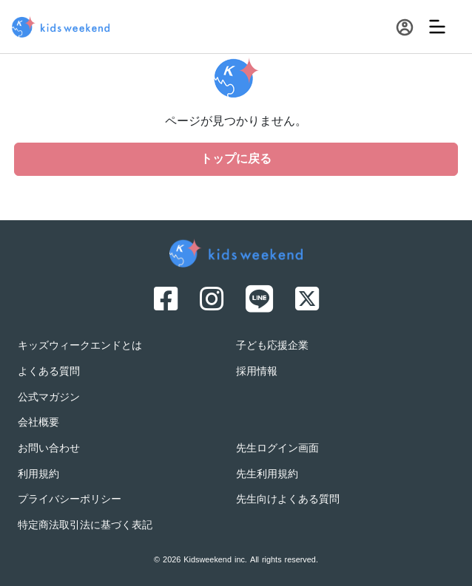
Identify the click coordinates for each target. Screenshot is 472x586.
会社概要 (38, 423)
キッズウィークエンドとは (80, 346)
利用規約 (38, 474)
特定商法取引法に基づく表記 (85, 525)
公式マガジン (49, 397)
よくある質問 (49, 372)
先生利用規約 (267, 474)
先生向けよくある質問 (288, 499)
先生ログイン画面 (277, 448)
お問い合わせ (49, 448)
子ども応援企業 (272, 346)
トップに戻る (236, 159)
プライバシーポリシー (69, 499)
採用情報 (256, 372)
